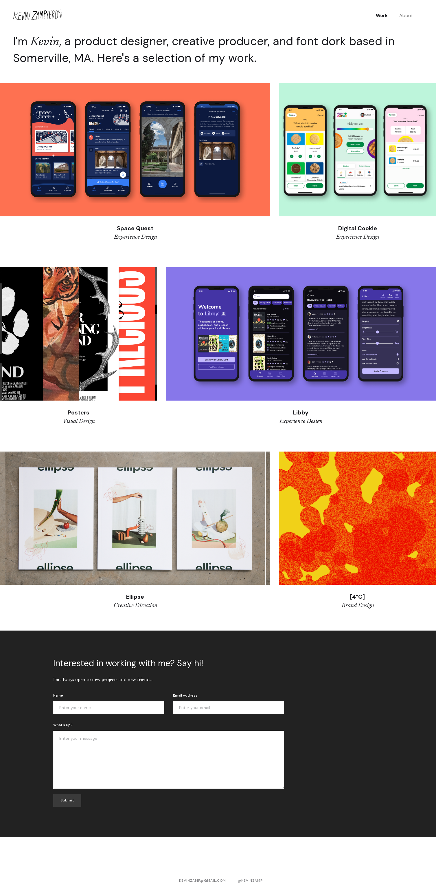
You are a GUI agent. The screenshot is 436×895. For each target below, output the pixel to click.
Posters (78, 412)
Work (382, 15)
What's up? (63, 725)
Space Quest (135, 228)
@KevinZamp (250, 880)
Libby (300, 412)
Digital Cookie (357, 228)
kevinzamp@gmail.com (202, 880)
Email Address (185, 695)
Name (58, 695)
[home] (37, 15)
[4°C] (357, 596)
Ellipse (135, 596)
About (406, 15)
